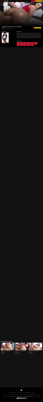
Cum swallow (35, 42)
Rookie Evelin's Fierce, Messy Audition (20, 350)
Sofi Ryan (30, 351)
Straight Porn (25, 45)
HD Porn (29, 45)
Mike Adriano (2, 352)
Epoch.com (7, 396)
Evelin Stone (16, 351)
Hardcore (18, 42)
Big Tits (25, 42)
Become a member (38, 27)
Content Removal (38, 396)
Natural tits (21, 42)
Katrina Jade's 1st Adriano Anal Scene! (6, 350)
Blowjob (32, 42)
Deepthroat (28, 42)
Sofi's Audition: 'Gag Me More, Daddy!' (34, 350)
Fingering (18, 45)
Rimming (21, 45)
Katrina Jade (4, 43)
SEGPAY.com (27, 396)
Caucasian (32, 45)
